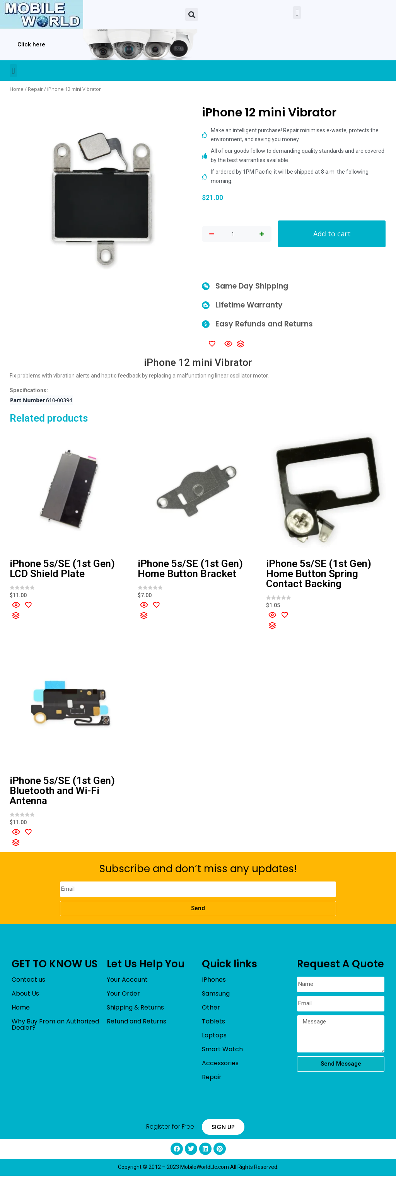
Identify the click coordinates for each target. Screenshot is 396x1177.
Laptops (214, 1036)
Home (17, 88)
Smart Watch (222, 1050)
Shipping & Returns (135, 1008)
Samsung (216, 994)
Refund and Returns (136, 1022)
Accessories (220, 1064)
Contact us (28, 980)
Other (211, 1008)
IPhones (214, 980)
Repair (35, 88)
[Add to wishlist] (212, 344)
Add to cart (332, 234)
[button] (191, 14)
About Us (25, 994)
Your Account (127, 980)
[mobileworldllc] (41, 14)
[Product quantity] (232, 234)
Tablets (213, 1022)
